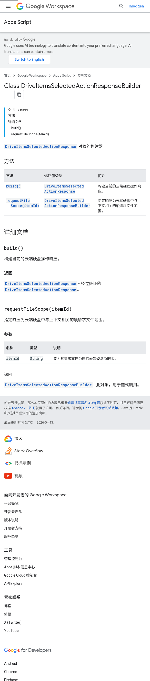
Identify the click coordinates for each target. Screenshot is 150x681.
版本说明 (11, 469)
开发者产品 (13, 460)
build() (13, 134)
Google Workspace (31, 72)
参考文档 (84, 72)
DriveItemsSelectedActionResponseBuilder (74, 152)
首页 (7, 72)
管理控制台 (13, 507)
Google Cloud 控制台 (20, 524)
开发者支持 (13, 477)
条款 (7, 666)
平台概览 (11, 452)
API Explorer (14, 532)
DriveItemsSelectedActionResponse (40, 95)
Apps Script (17, 22)
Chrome (10, 620)
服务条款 (11, 485)
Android (10, 612)
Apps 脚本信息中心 (19, 516)
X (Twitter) (13, 571)
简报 (7, 563)
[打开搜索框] (141, 6)
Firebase (11, 628)
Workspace (50, 6)
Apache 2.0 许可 (24, 357)
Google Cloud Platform (22, 637)
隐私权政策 (25, 666)
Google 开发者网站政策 (100, 357)
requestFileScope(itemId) (22, 152)
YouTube (11, 579)
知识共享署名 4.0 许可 (83, 351)
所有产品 (11, 645)
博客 (7, 554)
